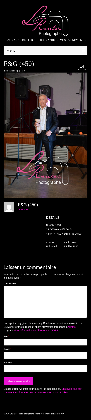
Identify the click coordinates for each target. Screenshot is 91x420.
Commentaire (10, 283)
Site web (8, 362)
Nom (6, 336)
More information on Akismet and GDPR (36, 330)
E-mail (7, 349)
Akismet (71, 326)
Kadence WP (58, 414)
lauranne (13, 71)
